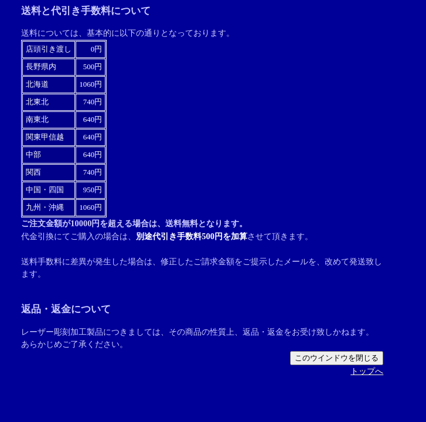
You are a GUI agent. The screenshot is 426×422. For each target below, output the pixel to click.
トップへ (366, 371)
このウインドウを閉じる (337, 357)
